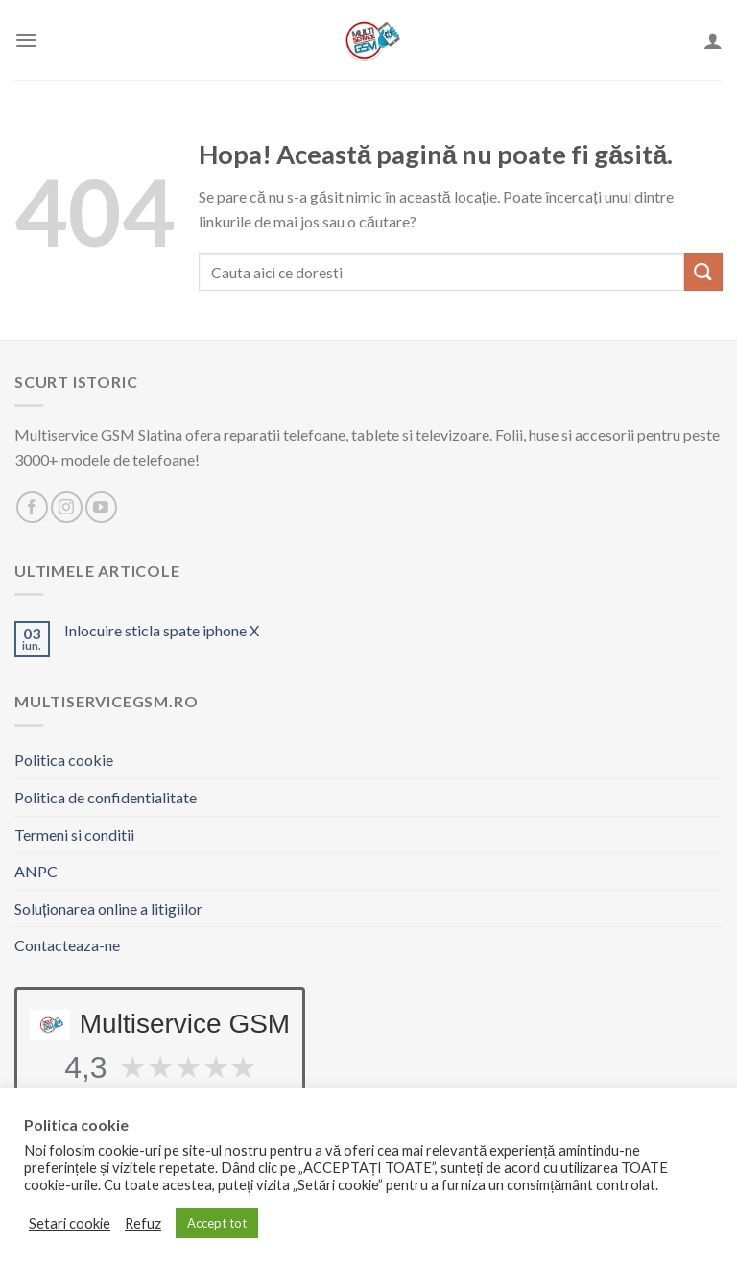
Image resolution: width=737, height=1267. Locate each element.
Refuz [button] (143, 1223)
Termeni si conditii (74, 834)
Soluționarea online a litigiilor (108, 908)
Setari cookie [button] (69, 1223)
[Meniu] (25, 39)
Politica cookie (63, 760)
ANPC (36, 871)
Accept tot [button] (217, 1223)
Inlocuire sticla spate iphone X (161, 630)
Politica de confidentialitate (105, 797)
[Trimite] (703, 272)
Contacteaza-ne (67, 945)
